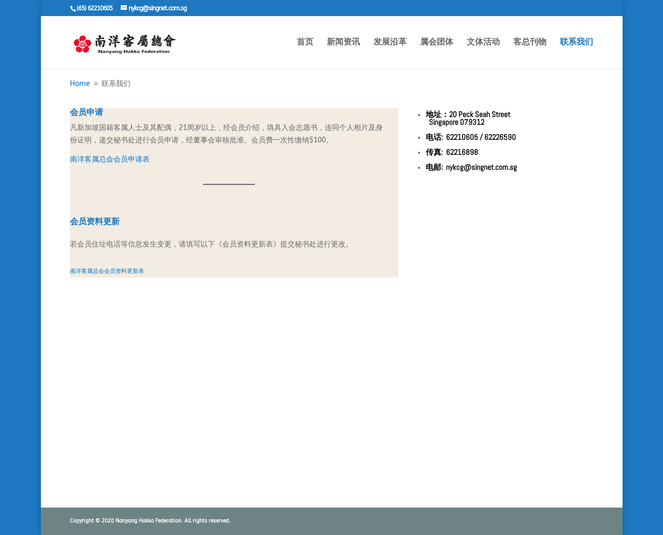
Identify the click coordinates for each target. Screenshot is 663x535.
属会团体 (436, 42)
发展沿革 (390, 42)
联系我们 (576, 42)
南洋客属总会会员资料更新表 (107, 271)
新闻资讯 (343, 42)
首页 (305, 42)
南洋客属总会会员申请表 (110, 159)
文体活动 (483, 42)
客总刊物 (529, 42)
